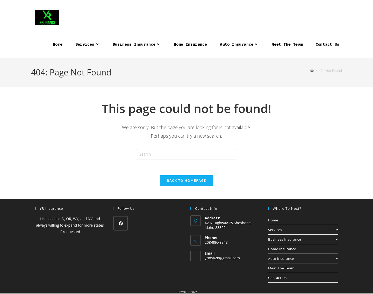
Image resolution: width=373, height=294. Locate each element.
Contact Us (277, 277)
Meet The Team (281, 268)
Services (303, 229)
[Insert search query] (186, 154)
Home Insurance (282, 249)
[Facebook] (120, 223)
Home (273, 220)
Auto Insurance (303, 258)
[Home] (312, 70)
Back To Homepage (186, 180)
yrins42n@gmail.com (222, 257)
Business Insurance (303, 239)
